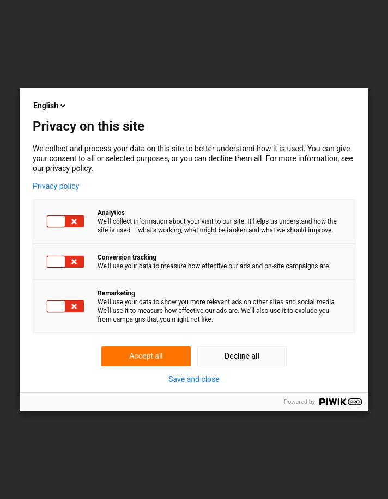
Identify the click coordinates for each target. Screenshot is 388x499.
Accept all (146, 356)
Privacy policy (56, 186)
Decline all (242, 356)
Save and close (194, 379)
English (50, 105)
